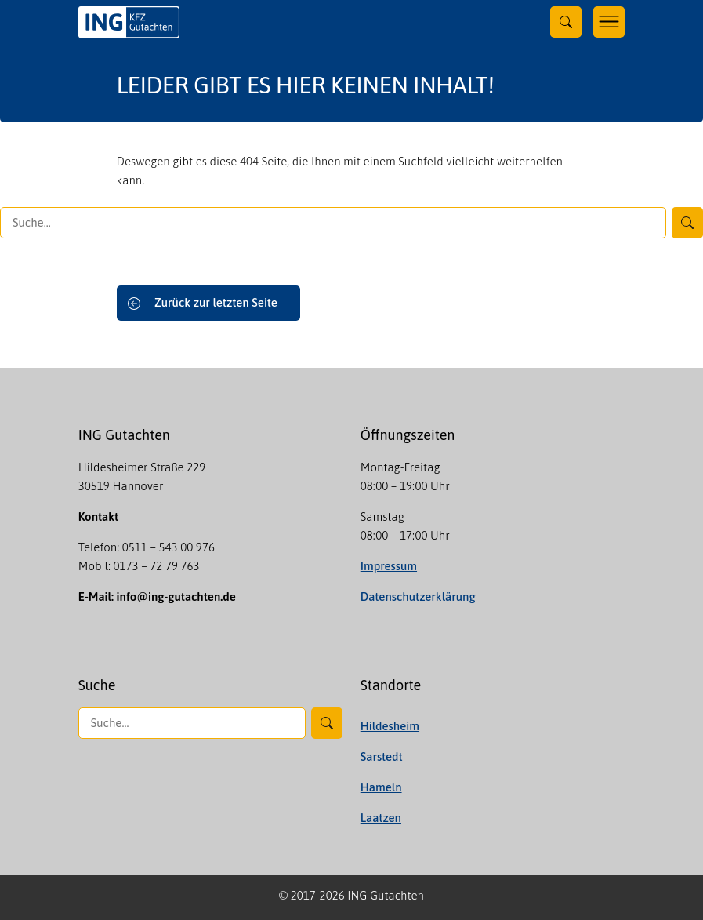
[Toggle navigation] (609, 22)
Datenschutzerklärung (418, 596)
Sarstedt (382, 756)
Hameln (381, 787)
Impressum (389, 566)
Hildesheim (390, 726)
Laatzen (381, 817)
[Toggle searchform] (566, 22)
